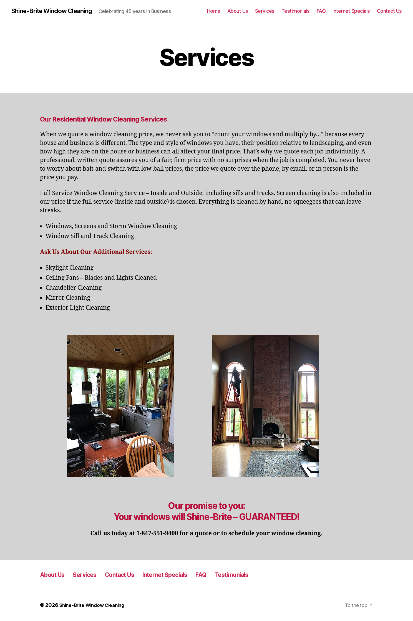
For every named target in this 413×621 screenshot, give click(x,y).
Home (213, 11)
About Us (237, 11)
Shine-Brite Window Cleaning (55, 11)
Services (265, 11)
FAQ (321, 11)
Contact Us (389, 11)
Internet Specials (351, 11)
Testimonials (295, 11)
